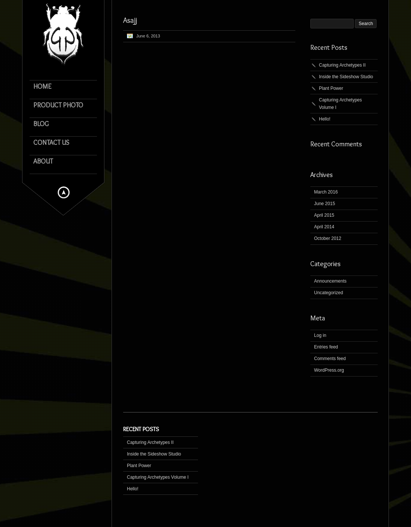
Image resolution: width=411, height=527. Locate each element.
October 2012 (327, 238)
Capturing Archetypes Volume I (340, 103)
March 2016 (326, 192)
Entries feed (326, 347)
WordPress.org (329, 370)
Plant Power (331, 88)
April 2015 (324, 215)
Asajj (130, 20)
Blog (41, 124)
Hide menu (64, 192)
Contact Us (51, 143)
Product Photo (58, 105)
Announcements (330, 281)
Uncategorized (328, 292)
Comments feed (330, 358)
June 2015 (324, 203)
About (43, 161)
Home (42, 87)
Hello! (325, 119)
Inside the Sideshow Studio (346, 76)
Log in (320, 335)
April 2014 (324, 226)
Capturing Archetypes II (342, 65)
